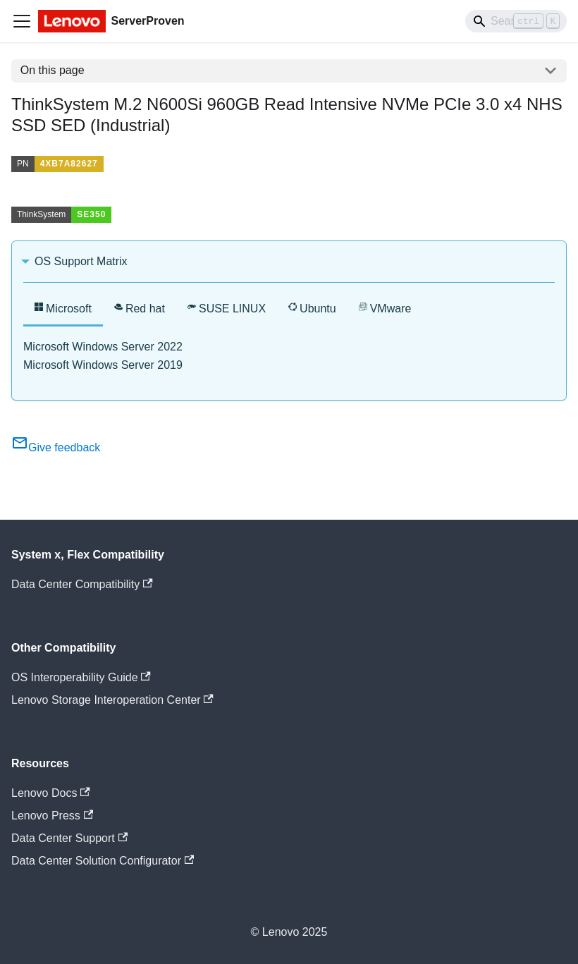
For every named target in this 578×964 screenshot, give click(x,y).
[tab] (63, 310)
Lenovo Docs (50, 793)
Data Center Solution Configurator (102, 861)
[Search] (516, 21)
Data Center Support (69, 838)
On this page (52, 70)
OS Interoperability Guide (81, 677)
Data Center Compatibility (82, 584)
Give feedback (55, 447)
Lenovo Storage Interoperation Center (112, 700)
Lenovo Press (52, 816)
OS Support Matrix (81, 261)
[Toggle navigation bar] (21, 21)
